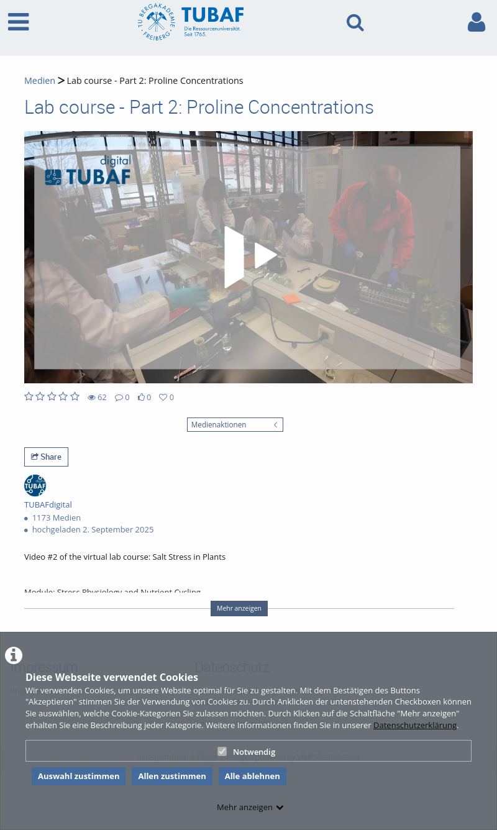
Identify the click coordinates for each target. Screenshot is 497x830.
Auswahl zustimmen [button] (79, 776)
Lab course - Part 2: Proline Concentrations (154, 80)
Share (46, 456)
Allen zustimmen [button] (172, 776)
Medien (39, 80)
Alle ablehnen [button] (252, 776)
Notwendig (246, 751)
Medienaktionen (219, 424)
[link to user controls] (476, 22)
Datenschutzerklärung (415, 725)
